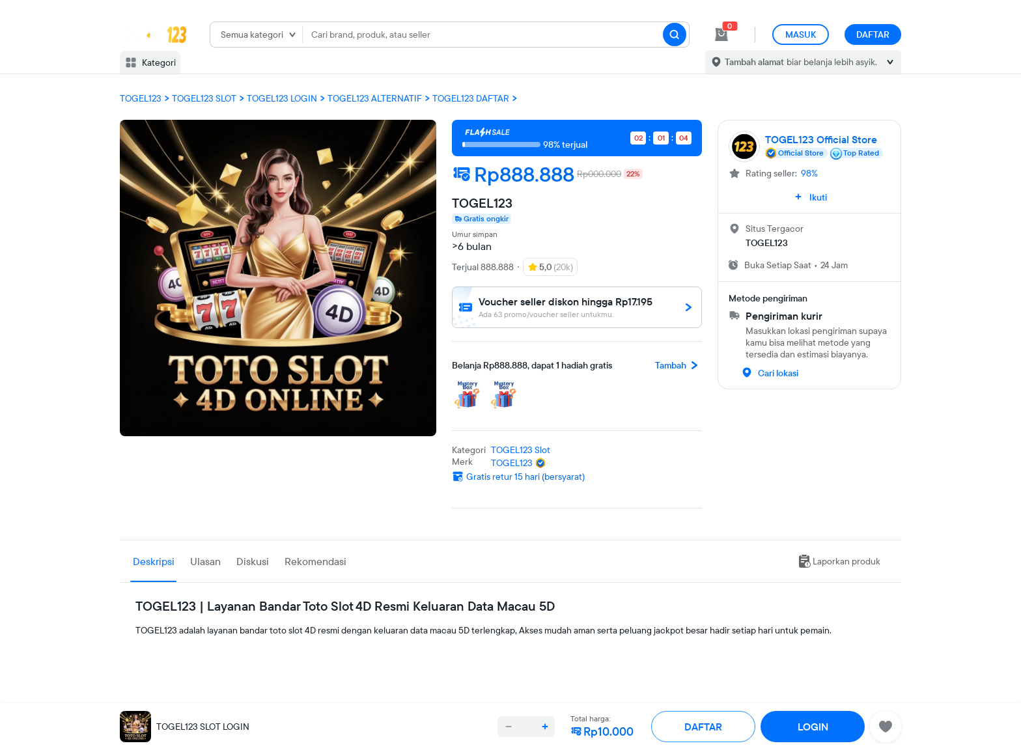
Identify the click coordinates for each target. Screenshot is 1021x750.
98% (809, 173)
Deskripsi (154, 561)
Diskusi (252, 561)
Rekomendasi (315, 561)
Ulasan (205, 561)
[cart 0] (721, 34)
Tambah (678, 365)
